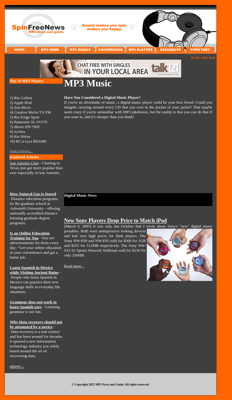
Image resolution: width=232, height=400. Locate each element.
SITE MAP (208, 58)
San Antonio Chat (24, 163)
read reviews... (21, 151)
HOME (195, 58)
